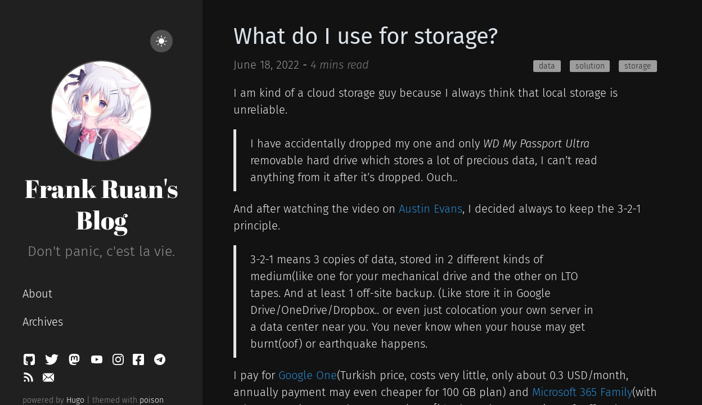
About (37, 293)
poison (152, 400)
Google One (307, 375)
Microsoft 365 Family (582, 392)
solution (590, 66)
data (547, 66)
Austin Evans (430, 208)
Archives (42, 321)
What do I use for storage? (365, 36)
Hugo (75, 400)
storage (637, 66)
